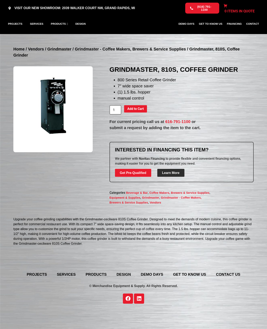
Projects (15, 32)
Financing (234, 32)
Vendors (36, 67)
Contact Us (240, 292)
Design (81, 32)
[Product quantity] (115, 128)
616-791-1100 (177, 140)
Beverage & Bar (137, 211)
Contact (252, 32)
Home (19, 67)
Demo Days (187, 32)
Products (58, 32)
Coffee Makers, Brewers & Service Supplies (179, 211)
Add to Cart (135, 127)
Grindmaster (59, 67)
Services (36, 32)
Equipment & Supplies (125, 216)
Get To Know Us (210, 32)
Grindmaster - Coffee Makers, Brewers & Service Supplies (130, 67)
